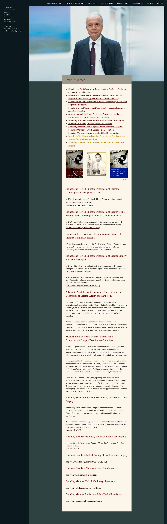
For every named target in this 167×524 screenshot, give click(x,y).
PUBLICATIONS (138, 3)
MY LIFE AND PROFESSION (74, 3)
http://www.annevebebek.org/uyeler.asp (84, 501)
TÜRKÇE (160, 3)
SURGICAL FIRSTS (107, 3)
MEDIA (127, 3)
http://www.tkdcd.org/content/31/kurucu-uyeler (87, 461)
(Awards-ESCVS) (73, 430)
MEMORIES (91, 3)
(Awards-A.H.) (72, 448)
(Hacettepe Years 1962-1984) (79, 205)
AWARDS (119, 3)
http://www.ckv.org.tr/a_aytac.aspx (81, 474)
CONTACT (150, 3)
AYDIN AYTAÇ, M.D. (54, 3)
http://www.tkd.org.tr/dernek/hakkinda (83, 488)
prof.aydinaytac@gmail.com (13, 31)
